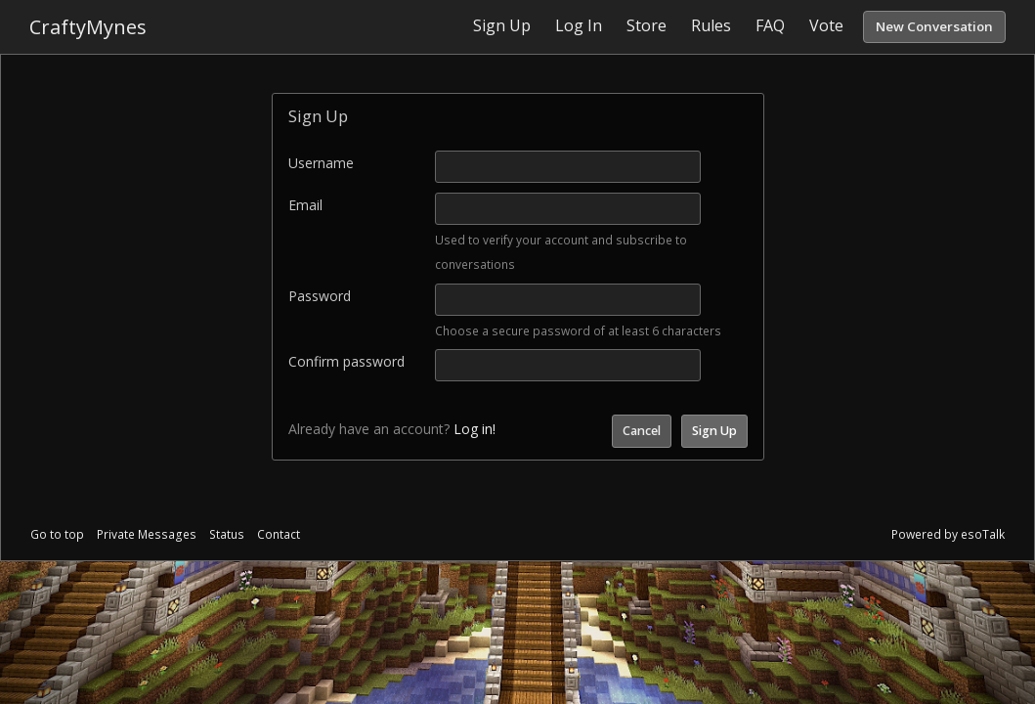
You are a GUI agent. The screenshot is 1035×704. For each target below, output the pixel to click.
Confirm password (346, 361)
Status (226, 534)
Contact (278, 534)
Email (305, 205)
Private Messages (146, 534)
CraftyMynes (88, 27)
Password (319, 295)
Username (321, 163)
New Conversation (934, 26)
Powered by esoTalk (948, 534)
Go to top (57, 534)
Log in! (474, 428)
